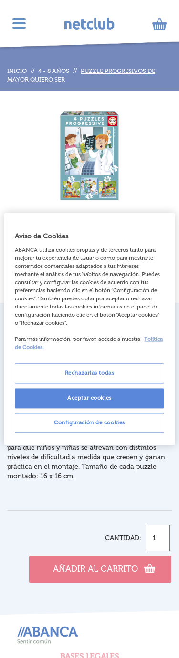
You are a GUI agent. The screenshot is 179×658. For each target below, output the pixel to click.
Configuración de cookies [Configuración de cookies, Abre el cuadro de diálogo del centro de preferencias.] (89, 423)
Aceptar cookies (89, 398)
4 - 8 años (53, 70)
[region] (89, 329)
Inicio (17, 70)
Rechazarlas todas (90, 373)
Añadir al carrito (104, 568)
